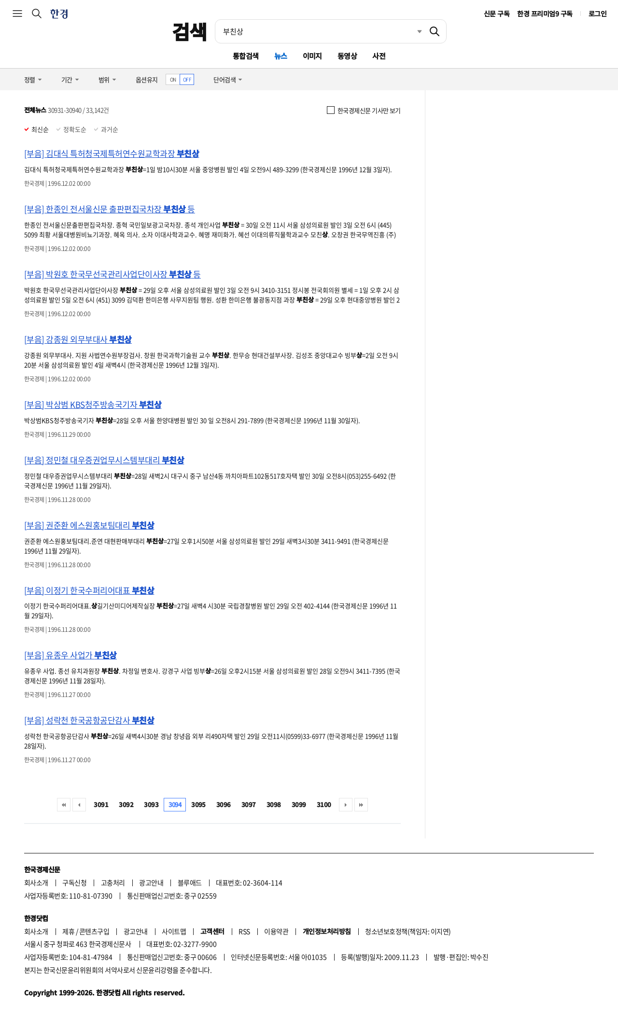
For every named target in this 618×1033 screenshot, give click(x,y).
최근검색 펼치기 (412, 31)
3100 (324, 804)
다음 (345, 804)
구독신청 (74, 882)
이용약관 (276, 931)
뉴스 (280, 56)
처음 (63, 804)
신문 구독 (496, 13)
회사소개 (36, 882)
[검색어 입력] (319, 31)
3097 (248, 804)
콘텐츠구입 (94, 931)
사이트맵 (174, 931)
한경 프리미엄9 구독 (544, 13)
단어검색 (224, 79)
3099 (299, 804)
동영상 (347, 56)
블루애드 (190, 882)
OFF (187, 79)
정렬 (29, 79)
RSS (244, 931)
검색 (189, 31)
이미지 (312, 56)
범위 (104, 79)
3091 (101, 804)
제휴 (68, 931)
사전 (378, 56)
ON (173, 79)
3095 (198, 804)
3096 (223, 804)
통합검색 (246, 56)
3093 (151, 804)
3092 (126, 804)
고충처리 (113, 882)
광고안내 (151, 882)
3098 (274, 804)
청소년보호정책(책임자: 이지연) (407, 931)
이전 (79, 804)
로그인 (597, 13)
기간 (66, 79)
